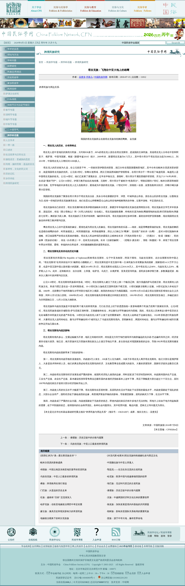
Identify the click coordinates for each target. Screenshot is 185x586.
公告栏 (11, 539)
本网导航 (148, 546)
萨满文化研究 (12, 93)
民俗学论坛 (54, 539)
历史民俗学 (13, 77)
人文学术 (9, 140)
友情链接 (47, 546)
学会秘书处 (55, 573)
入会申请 (96, 539)
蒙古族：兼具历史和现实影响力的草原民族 (61, 511)
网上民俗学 (77, 546)
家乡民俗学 (13, 83)
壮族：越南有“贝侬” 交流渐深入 (56, 497)
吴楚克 (82, 77)
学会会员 (101, 546)
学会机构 (25, 546)
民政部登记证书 (63, 577)
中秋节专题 (11, 124)
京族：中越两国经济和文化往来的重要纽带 (128, 497)
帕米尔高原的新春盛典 (51, 462)
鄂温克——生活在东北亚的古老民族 (124, 469)
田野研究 (12, 66)
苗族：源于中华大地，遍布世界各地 (124, 518)
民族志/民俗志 (14, 71)
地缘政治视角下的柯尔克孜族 (54, 518)
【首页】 (7, 42)
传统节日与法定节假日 (19, 105)
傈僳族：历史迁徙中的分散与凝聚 (86, 437)
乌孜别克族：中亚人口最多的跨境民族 (89, 444)
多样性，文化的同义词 (16, 169)
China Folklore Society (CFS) (76, 564)
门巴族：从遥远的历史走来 (53, 490)
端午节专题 (11, 119)
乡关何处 (9, 178)
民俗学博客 (77, 539)
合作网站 (36, 546)
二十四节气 (13, 129)
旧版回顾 (159, 546)
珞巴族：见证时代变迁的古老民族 (123, 483)
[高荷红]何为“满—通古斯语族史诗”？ (58, 455)
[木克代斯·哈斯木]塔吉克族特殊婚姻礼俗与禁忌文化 (132, 455)
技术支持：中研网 (120, 582)
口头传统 (12, 99)
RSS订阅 (116, 539)
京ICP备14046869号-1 (84, 577)
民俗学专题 (51, 62)
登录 (169, 536)
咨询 (163, 536)
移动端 (138, 546)
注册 (150, 536)
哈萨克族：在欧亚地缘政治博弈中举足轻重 (61, 504)
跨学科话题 (66, 62)
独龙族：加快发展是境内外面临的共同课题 (128, 504)
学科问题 (12, 60)
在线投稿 (32, 539)
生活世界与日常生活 (15, 154)
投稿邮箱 (119, 573)
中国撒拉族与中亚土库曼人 (120, 462)
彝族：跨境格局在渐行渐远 (53, 483)
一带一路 (9, 145)
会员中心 (90, 546)
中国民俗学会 (54, 564)
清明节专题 (11, 114)
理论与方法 (13, 54)
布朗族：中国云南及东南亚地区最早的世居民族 (63, 469)
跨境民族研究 (12, 183)
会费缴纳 (112, 546)
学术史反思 (13, 49)
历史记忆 (9, 173)
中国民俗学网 (100, 77)
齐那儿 (89, 77)
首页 (41, 62)
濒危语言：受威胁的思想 (17, 159)
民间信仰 (12, 88)
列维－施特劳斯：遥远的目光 (19, 164)
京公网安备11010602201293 (114, 577)
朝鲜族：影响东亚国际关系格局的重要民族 (128, 511)
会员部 (132, 573)
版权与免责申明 (62, 546)
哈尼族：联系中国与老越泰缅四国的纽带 (127, 476)
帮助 (156, 536)
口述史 (8, 150)
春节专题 (9, 110)
